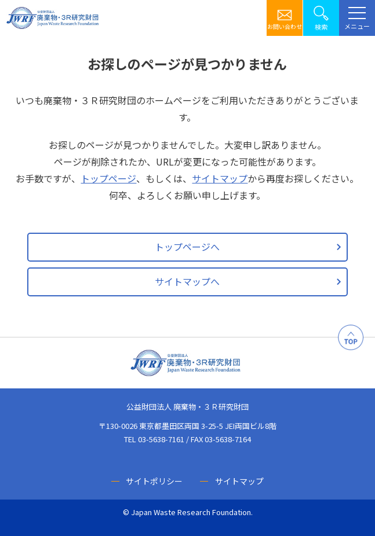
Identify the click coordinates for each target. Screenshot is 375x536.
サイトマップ (219, 178)
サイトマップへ (187, 281)
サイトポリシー (154, 481)
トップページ (108, 178)
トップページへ (187, 247)
